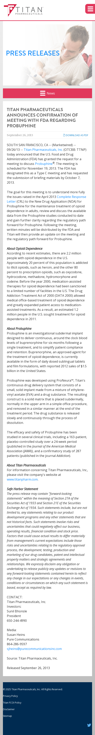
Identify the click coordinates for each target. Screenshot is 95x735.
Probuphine (44, 164)
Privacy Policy (10, 696)
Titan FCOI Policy (12, 702)
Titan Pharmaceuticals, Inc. (43, 149)
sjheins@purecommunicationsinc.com (34, 649)
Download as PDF (75, 135)
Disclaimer (9, 709)
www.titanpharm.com (22, 479)
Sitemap (7, 716)
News (47, 93)
